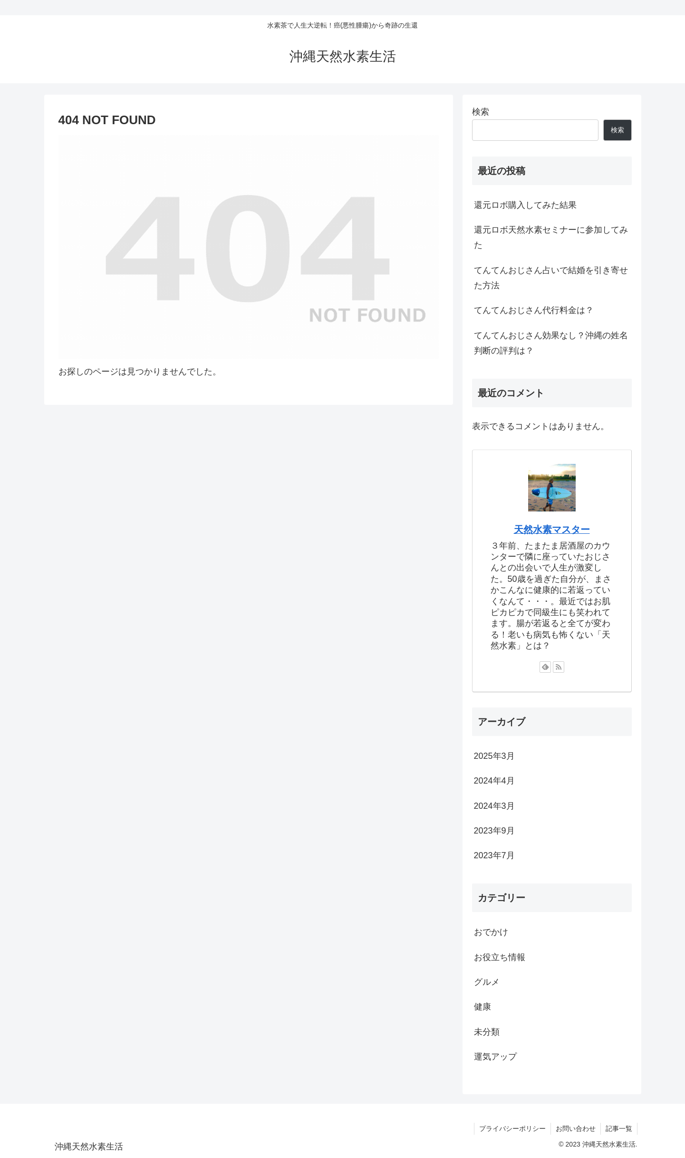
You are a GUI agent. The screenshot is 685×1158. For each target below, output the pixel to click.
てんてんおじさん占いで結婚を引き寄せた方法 (551, 277)
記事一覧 (619, 1128)
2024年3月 (494, 806)
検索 (480, 112)
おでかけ (491, 932)
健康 (482, 1006)
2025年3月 (494, 756)
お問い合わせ (576, 1128)
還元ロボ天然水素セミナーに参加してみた (551, 237)
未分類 (487, 1032)
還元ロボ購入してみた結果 (525, 205)
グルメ (487, 982)
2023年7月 (494, 855)
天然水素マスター (552, 529)
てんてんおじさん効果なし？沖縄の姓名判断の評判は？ (551, 343)
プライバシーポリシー (512, 1128)
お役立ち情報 (499, 957)
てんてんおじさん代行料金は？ (534, 310)
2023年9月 (494, 830)
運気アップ (495, 1056)
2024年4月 (494, 780)
